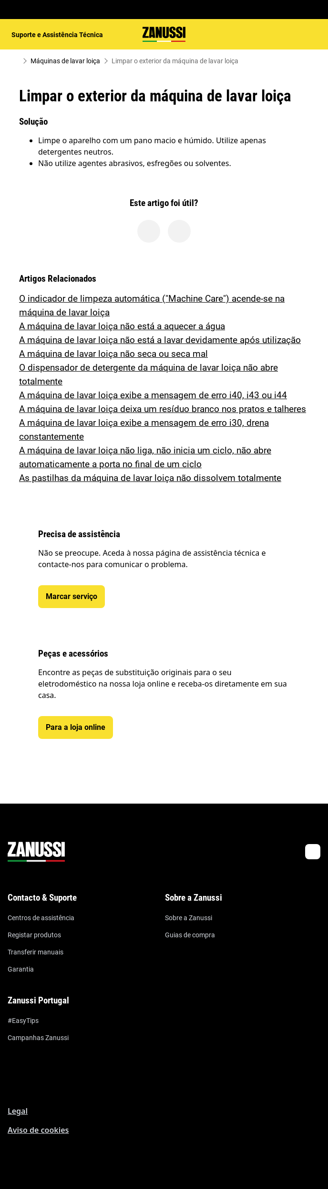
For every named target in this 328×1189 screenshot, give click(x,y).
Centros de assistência (41, 918)
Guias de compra (190, 935)
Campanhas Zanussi (38, 1038)
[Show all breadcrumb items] (15, 61)
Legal (18, 1111)
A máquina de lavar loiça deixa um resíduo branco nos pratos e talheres (162, 408)
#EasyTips (23, 1020)
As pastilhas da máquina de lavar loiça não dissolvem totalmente (150, 477)
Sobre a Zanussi (188, 918)
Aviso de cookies (38, 1130)
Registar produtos (34, 935)
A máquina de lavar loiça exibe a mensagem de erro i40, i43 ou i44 (153, 395)
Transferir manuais (35, 952)
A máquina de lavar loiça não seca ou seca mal (113, 353)
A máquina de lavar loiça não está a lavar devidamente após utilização (160, 339)
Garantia (21, 969)
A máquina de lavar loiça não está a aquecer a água (122, 326)
